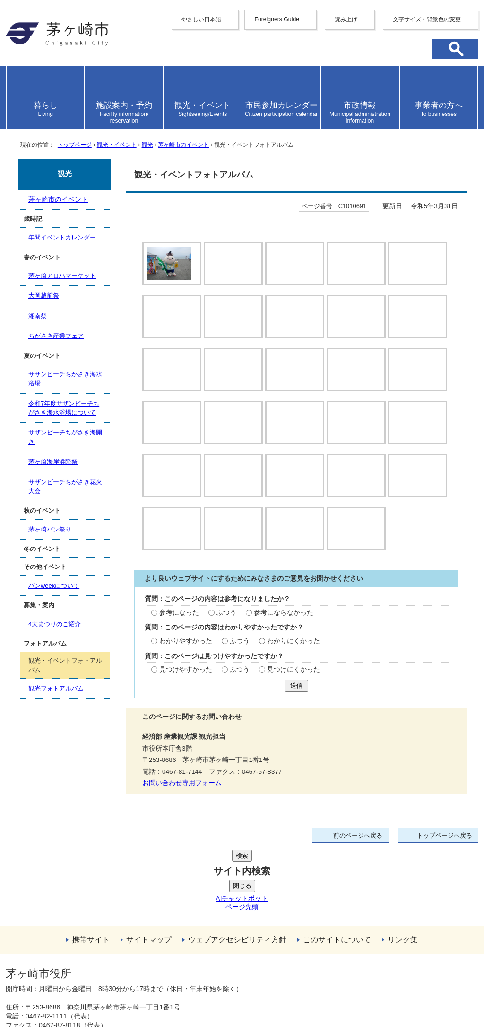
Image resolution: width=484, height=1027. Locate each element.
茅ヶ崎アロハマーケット (62, 275)
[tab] (170, 263)
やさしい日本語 (201, 19)
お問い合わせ (117, 992)
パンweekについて (53, 585)
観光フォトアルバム (56, 688)
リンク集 (403, 887)
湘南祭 (37, 315)
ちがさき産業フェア (56, 335)
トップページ (75, 145)
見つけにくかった (293, 688)
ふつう (226, 631)
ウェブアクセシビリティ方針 (237, 887)
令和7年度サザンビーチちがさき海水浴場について (63, 408)
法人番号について (120, 972)
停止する (194, 300)
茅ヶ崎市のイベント (183, 145)
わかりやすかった (185, 660)
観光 (147, 145)
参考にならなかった (283, 631)
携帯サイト (91, 887)
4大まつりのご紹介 (54, 624)
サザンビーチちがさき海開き (65, 437)
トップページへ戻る (444, 854)
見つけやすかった (185, 688)
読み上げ (346, 19)
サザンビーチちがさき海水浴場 (65, 379)
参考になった (179, 631)
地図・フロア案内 (40, 992)
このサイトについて (337, 887)
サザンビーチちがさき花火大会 (65, 486)
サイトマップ (149, 887)
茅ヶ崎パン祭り (49, 529)
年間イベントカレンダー (62, 237)
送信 (296, 704)
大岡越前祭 (43, 295)
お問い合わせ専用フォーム (182, 802)
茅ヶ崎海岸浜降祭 (53, 461)
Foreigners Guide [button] (276, 19)
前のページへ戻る (357, 854)
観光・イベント (117, 145)
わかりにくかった (293, 660)
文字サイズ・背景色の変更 (427, 19)
